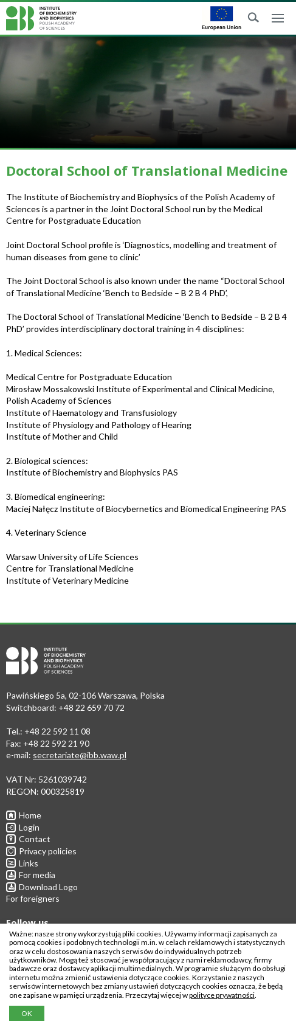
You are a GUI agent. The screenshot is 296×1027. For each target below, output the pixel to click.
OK (26, 1013)
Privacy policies (41, 851)
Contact (28, 839)
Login (23, 827)
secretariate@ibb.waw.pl (79, 755)
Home (23, 815)
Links (22, 863)
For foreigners (33, 898)
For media (30, 875)
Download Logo (42, 887)
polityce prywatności (222, 995)
